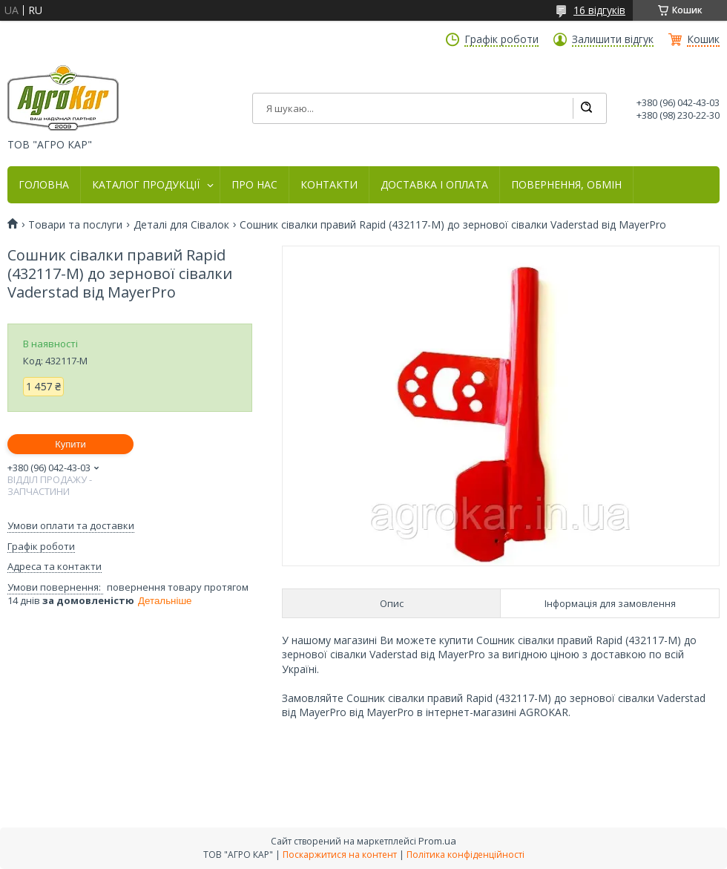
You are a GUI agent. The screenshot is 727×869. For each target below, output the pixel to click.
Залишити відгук (613, 39)
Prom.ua (437, 840)
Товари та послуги (75, 225)
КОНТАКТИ (329, 184)
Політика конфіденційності (465, 854)
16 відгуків (599, 10)
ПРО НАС (254, 184)
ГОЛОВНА (44, 184)
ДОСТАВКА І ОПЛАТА (434, 184)
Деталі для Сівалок (181, 225)
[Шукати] (586, 108)
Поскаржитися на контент (340, 854)
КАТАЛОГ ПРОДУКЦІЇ (146, 184)
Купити (70, 444)
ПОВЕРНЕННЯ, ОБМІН (566, 184)
